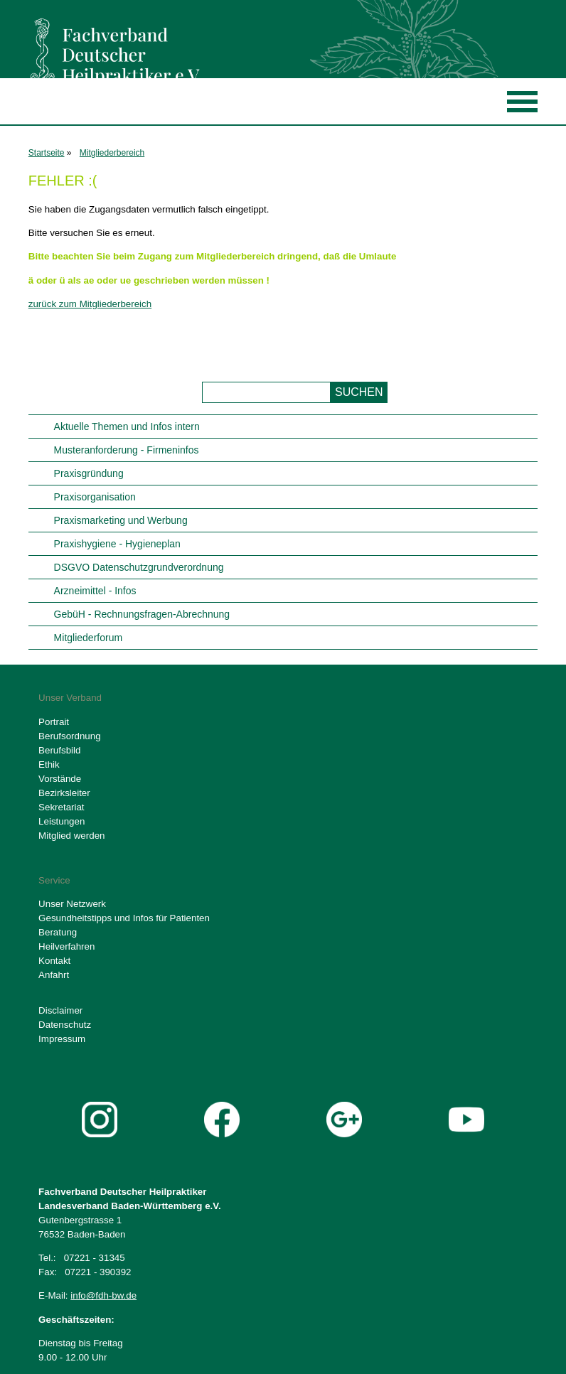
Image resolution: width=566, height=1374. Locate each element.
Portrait (53, 721)
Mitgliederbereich (112, 153)
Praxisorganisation (95, 497)
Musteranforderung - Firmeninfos (126, 450)
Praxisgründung (89, 473)
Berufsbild (59, 750)
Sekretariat (61, 807)
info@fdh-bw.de (103, 1295)
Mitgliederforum (88, 637)
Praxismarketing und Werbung (121, 520)
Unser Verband (70, 697)
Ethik (49, 764)
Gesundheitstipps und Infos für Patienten (124, 918)
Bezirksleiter (64, 793)
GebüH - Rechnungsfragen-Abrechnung (142, 614)
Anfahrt (53, 975)
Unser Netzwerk (72, 903)
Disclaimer (60, 1010)
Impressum (61, 1039)
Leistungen (61, 821)
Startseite (46, 153)
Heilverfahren (66, 946)
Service (54, 880)
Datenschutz (64, 1024)
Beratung (57, 932)
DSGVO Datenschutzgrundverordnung (139, 567)
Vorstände (59, 778)
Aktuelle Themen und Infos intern (127, 426)
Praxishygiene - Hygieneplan (117, 543)
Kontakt (54, 960)
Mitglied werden (71, 835)
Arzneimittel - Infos (95, 590)
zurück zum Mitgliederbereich (89, 304)
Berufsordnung (69, 736)
